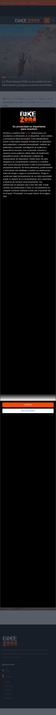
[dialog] (28, 357)
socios (28, 133)
